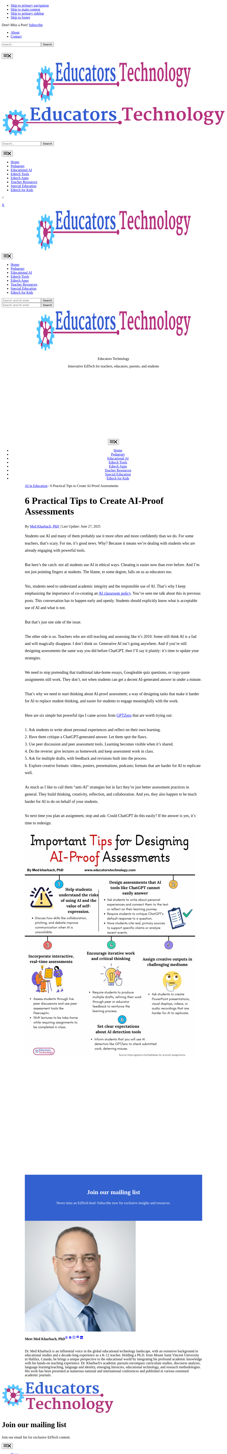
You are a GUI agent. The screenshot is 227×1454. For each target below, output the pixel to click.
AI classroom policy (115, 593)
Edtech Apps (20, 178)
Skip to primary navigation (30, 5)
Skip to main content (25, 9)
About (15, 32)
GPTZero (123, 715)
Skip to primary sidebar (27, 13)
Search (47, 44)
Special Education (23, 186)
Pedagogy (18, 166)
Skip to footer (20, 17)
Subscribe (36, 25)
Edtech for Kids (22, 190)
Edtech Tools (20, 174)
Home (15, 162)
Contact (16, 36)
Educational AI (21, 170)
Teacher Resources (24, 182)
